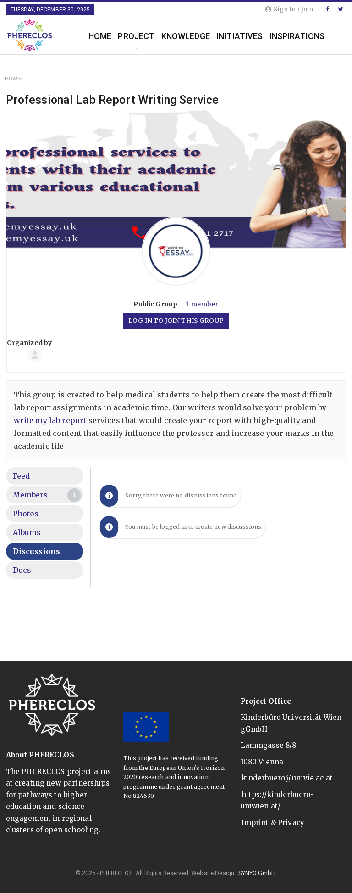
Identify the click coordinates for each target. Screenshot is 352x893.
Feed (21, 475)
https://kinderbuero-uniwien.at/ (277, 800)
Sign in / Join (289, 9)
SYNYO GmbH (257, 873)
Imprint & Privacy (273, 822)
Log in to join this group (176, 321)
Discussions (36, 551)
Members (47, 495)
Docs (22, 570)
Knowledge (185, 36)
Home (100, 36)
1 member (202, 304)
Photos (26, 513)
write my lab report (50, 420)
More (281, 36)
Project (136, 36)
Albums (27, 532)
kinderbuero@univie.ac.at (287, 778)
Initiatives (239, 36)
